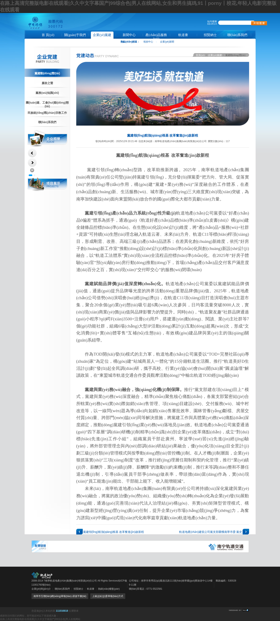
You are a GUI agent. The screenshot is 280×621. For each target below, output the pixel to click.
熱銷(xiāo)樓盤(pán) (109, 588)
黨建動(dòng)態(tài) (47, 73)
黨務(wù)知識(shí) (47, 92)
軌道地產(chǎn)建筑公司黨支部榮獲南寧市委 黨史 (210, 531)
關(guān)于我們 (75, 35)
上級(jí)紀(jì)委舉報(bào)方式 (107, 596)
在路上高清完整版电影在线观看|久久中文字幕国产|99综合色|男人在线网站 (40, 619)
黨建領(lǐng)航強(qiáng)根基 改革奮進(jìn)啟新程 (113, 531)
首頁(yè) (200, 55)
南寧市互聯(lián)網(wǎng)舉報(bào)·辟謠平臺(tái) (60, 596)
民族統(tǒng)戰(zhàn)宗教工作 (47, 112)
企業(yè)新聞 (167, 41)
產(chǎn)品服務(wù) (156, 36)
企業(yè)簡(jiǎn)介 (41, 588)
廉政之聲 (47, 83)
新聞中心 (129, 35)
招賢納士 (210, 35)
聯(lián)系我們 (237, 35)
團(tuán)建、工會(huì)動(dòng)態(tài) (47, 104)
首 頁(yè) (48, 35)
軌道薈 (183, 35)
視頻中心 (148, 41)
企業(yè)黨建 (102, 35)
